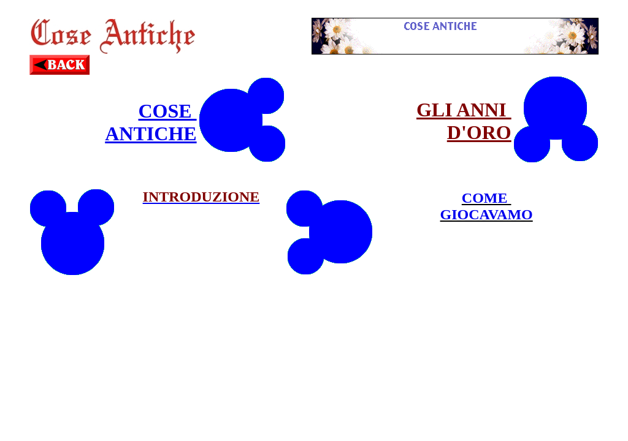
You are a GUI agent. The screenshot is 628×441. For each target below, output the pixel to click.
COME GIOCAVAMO (486, 206)
